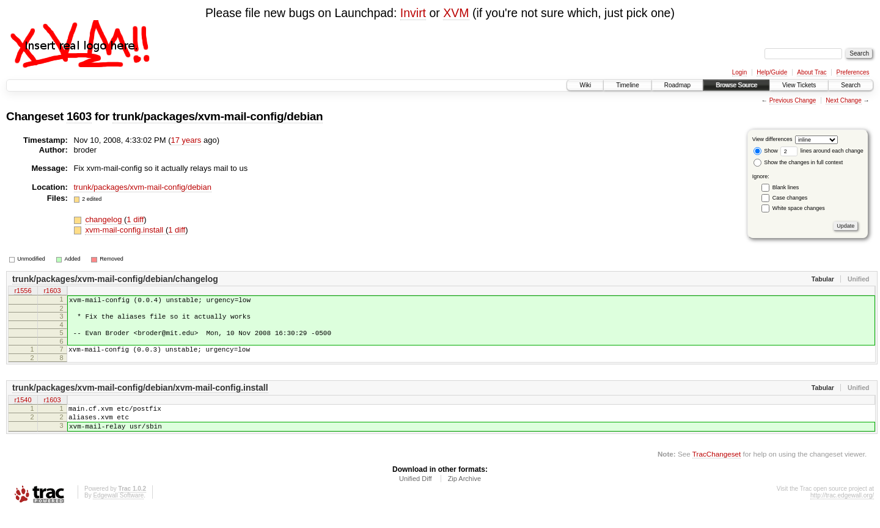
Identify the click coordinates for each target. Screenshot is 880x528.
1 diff (135, 219)
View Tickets (799, 85)
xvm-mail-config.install (125, 229)
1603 (79, 116)
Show (766, 151)
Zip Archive (464, 495)
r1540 (22, 409)
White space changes (798, 208)
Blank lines (785, 187)
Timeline (627, 85)
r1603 (52, 291)
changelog (104, 219)
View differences (772, 139)
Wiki (585, 85)
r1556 (22, 291)
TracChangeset (716, 470)
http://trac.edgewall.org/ (842, 511)
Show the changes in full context (798, 162)
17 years (185, 140)
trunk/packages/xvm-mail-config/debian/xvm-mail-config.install (140, 397)
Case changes (790, 198)
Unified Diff (415, 495)
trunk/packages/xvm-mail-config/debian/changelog (115, 279)
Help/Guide (772, 72)
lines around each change (822, 151)
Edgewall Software (118, 511)
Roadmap (677, 85)
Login (739, 72)
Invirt (413, 13)
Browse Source (736, 85)
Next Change (843, 100)
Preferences (853, 72)
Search (850, 85)
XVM (456, 13)
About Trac (811, 72)
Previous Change (792, 100)
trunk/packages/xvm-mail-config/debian (217, 116)
